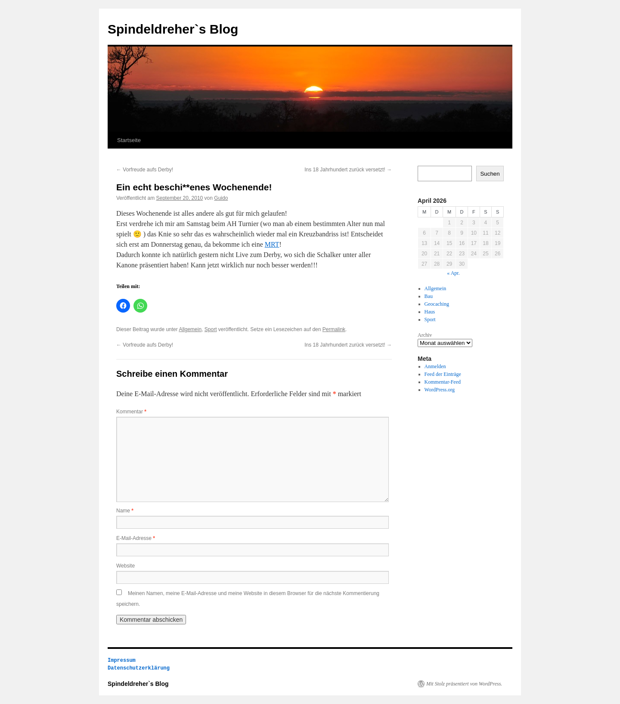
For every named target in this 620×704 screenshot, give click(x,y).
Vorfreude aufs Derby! (144, 170)
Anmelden (435, 366)
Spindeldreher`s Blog (173, 29)
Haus (430, 312)
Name (124, 511)
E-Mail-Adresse (135, 538)
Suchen (489, 174)
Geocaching (437, 304)
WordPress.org (440, 390)
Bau (429, 296)
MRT (272, 244)
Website (125, 566)
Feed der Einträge (443, 374)
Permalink (333, 329)
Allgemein (190, 329)
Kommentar (131, 412)
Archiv (425, 335)
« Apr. (453, 273)
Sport (211, 329)
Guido (221, 198)
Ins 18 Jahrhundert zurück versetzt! (348, 170)
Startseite (129, 140)
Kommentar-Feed (443, 382)
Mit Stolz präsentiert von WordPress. (464, 684)
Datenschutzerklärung (139, 668)
